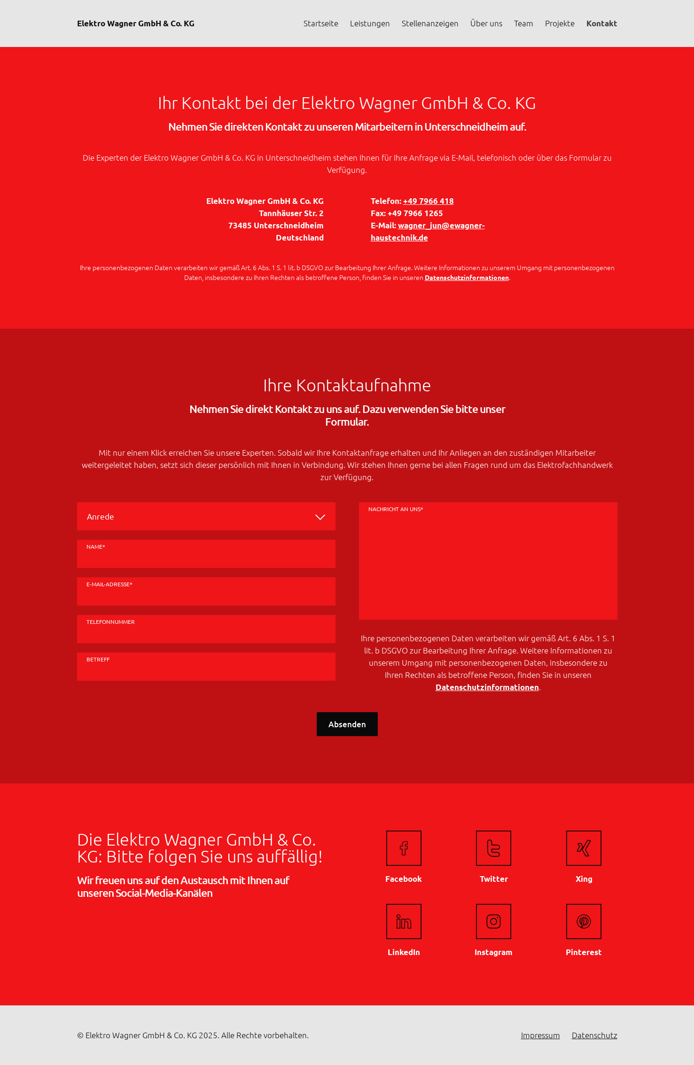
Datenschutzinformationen (467, 277)
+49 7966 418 (428, 201)
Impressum (540, 1035)
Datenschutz (594, 1035)
